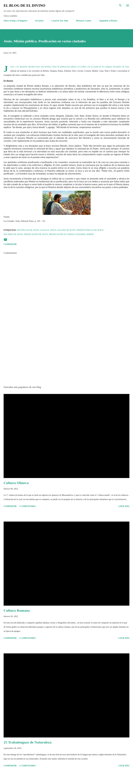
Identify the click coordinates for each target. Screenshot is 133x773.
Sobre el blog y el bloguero (15, 21)
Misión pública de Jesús (90, 230)
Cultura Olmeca (16, 483)
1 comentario (27, 506)
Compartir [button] (10, 244)
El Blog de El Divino (24, 5)
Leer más (123, 506)
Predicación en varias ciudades (67, 234)
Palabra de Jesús (13, 234)
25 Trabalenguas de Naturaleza (27, 742)
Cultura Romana (17, 610)
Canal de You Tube (59, 21)
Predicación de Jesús (36, 234)
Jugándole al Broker (108, 21)
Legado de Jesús (66, 230)
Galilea (44, 230)
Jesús (53, 230)
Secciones (39, 21)
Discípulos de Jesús (28, 230)
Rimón (90, 234)
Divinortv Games (83, 21)
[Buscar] (120, 5)
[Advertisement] (66, 355)
